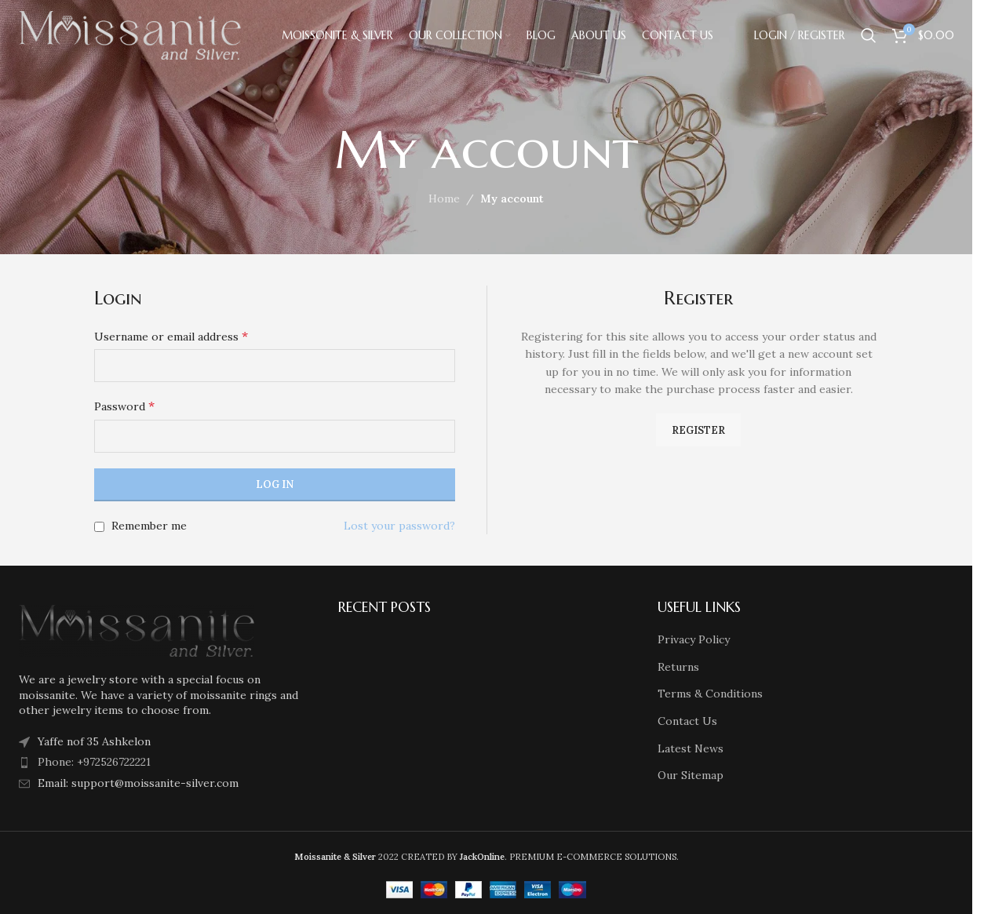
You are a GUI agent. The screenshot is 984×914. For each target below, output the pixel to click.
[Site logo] (130, 34)
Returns (678, 667)
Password (124, 405)
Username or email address (171, 336)
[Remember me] (99, 527)
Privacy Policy (694, 639)
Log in (274, 484)
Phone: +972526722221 (94, 762)
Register (698, 430)
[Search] (868, 35)
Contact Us (687, 721)
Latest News (690, 748)
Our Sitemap (690, 775)
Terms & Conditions (710, 693)
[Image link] (136, 629)
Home (444, 198)
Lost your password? (399, 526)
